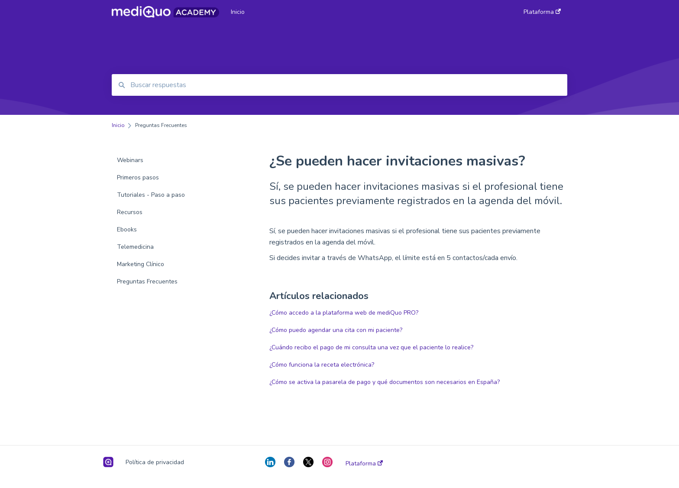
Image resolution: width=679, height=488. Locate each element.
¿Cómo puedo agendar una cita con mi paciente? (335, 330)
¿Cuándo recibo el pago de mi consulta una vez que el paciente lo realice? (371, 347)
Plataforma (364, 463)
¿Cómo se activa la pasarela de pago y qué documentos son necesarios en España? (384, 382)
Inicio (238, 12)
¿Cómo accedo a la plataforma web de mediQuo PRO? (343, 313)
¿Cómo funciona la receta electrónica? (321, 365)
